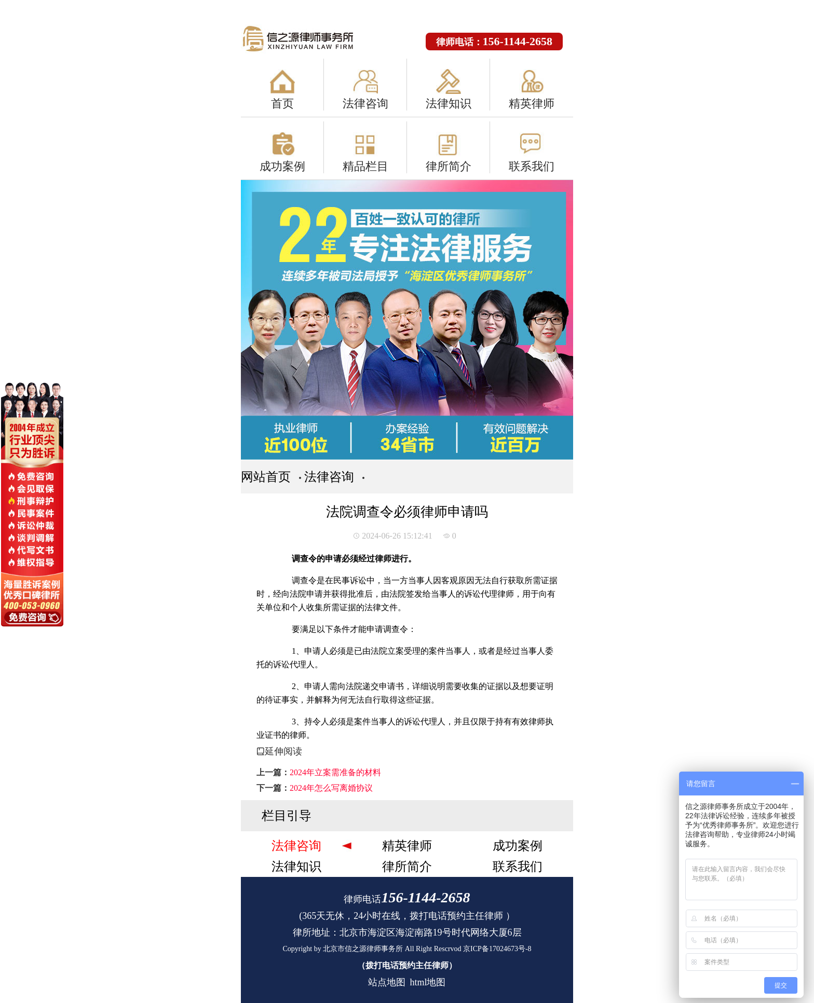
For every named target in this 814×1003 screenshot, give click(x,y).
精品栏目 (365, 166)
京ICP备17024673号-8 (497, 949)
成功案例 (282, 166)
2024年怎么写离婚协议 (331, 788)
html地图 (427, 982)
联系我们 (531, 166)
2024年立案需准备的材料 (335, 772)
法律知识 (448, 103)
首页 (282, 103)
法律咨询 (365, 103)
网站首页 (266, 477)
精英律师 (531, 103)
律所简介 (448, 166)
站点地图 (386, 982)
